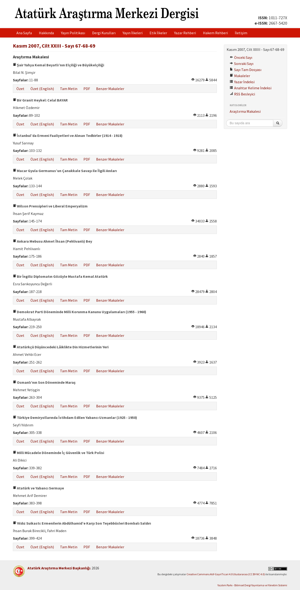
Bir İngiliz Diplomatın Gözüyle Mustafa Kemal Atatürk (60, 276)
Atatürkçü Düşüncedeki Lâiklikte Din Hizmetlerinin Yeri (61, 347)
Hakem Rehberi (215, 32)
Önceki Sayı (241, 57)
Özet (20, 88)
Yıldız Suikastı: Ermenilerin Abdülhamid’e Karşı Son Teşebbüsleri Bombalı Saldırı (82, 523)
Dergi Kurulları (104, 32)
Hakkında (46, 32)
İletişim (241, 32)
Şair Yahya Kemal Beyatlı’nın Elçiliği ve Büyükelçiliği (58, 65)
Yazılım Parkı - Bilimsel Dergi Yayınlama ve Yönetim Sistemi (252, 585)
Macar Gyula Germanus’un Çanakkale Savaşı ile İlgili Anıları (65, 170)
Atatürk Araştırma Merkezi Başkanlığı (58, 568)
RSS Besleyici (242, 94)
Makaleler (240, 75)
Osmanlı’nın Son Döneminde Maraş (44, 382)
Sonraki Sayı (241, 63)
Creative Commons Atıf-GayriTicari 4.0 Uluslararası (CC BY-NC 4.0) (226, 574)
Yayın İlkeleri (132, 32)
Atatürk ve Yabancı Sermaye (38, 488)
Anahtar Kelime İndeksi (250, 88)
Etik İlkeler (158, 32)
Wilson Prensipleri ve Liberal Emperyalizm (50, 206)
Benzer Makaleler (110, 88)
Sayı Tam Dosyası (245, 69)
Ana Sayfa (24, 32)
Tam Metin (68, 88)
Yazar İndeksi (242, 81)
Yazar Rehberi (185, 32)
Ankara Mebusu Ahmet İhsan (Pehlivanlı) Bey (52, 241)
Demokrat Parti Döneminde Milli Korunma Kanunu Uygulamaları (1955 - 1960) (79, 311)
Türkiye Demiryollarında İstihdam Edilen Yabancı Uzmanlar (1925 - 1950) (75, 417)
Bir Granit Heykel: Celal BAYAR (40, 100)
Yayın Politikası (73, 32)
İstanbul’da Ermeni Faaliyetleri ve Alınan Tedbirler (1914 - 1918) (68, 135)
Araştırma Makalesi (245, 111)
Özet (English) (42, 88)
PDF (86, 88)
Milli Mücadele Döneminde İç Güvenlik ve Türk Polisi (58, 452)
